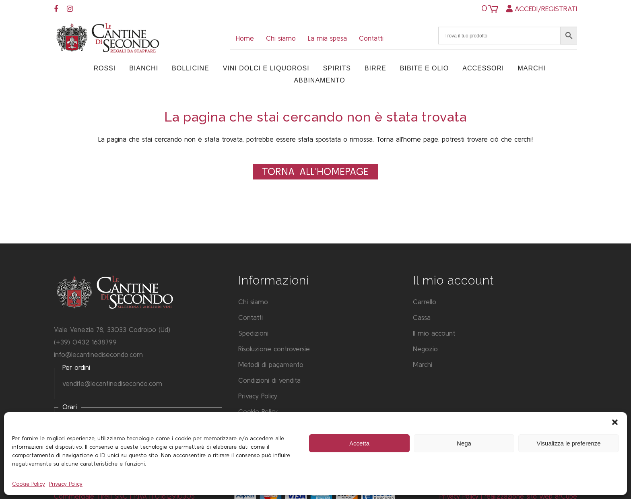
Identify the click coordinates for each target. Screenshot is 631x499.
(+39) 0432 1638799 (85, 342)
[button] (615, 422)
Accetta (359, 443)
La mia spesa (327, 38)
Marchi (422, 364)
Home (245, 38)
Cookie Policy (28, 483)
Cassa (422, 317)
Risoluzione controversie (274, 349)
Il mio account (434, 333)
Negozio (425, 349)
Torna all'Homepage (315, 171)
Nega (464, 443)
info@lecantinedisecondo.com (98, 354)
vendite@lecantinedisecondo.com (112, 383)
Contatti (371, 38)
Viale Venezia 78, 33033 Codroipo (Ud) (112, 329)
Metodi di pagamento (270, 364)
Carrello (424, 301)
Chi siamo (281, 38)
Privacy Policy (65, 483)
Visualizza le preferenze (569, 443)
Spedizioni (253, 333)
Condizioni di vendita (269, 380)
